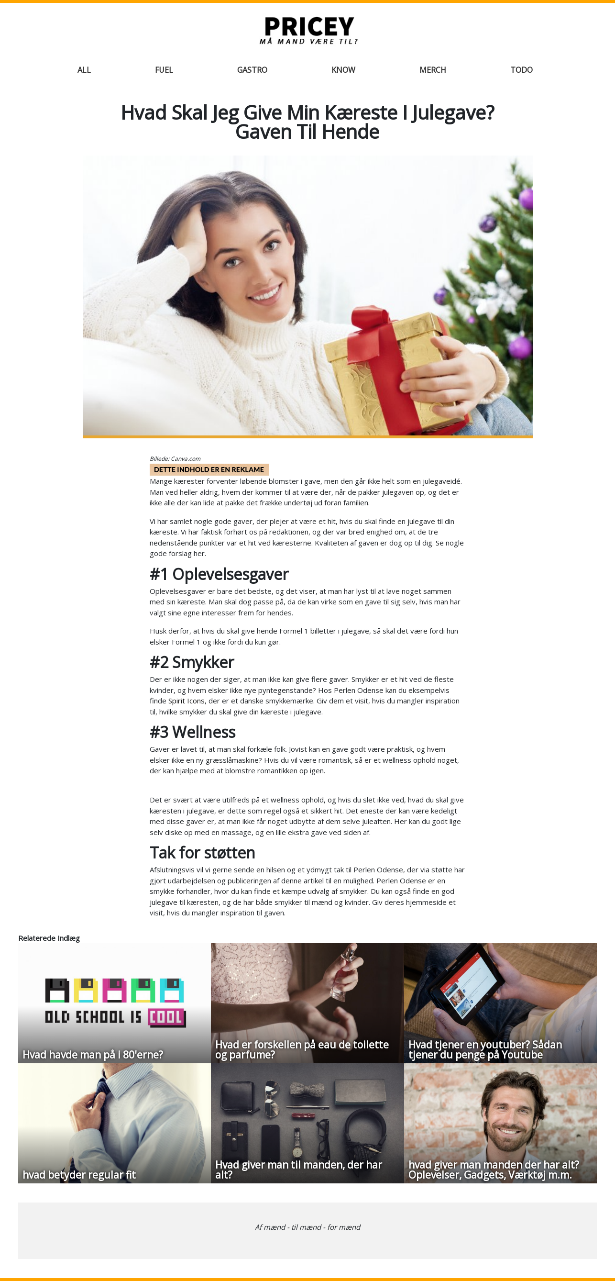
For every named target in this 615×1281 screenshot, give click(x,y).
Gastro (252, 70)
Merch (432, 70)
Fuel (164, 70)
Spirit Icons (186, 700)
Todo (521, 70)
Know (343, 70)
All (84, 70)
